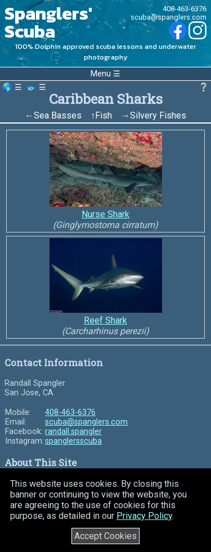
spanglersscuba (73, 441)
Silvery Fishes (158, 115)
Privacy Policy (144, 515)
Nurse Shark (105, 214)
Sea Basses (58, 115)
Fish (103, 115)
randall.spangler (73, 431)
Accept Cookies (105, 536)
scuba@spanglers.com (168, 17)
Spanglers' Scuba (48, 22)
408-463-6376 (184, 8)
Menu (101, 74)
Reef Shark (105, 320)
